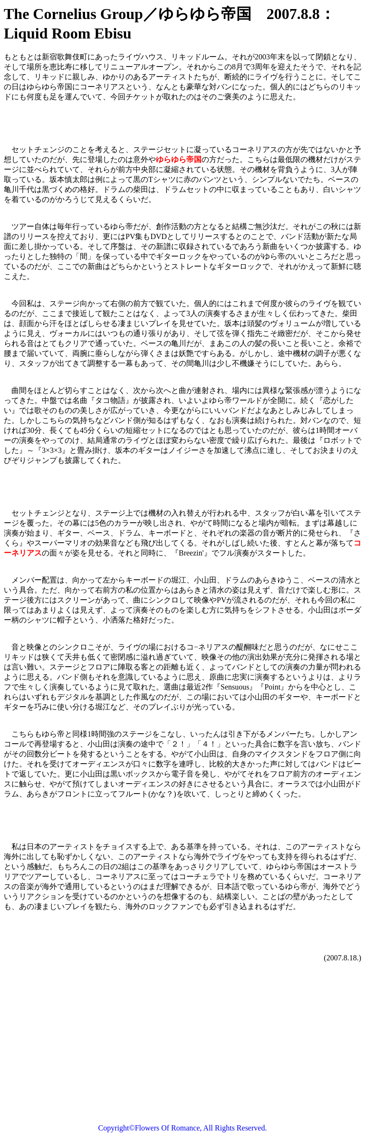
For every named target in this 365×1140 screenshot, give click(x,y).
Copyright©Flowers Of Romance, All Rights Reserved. (182, 1128)
